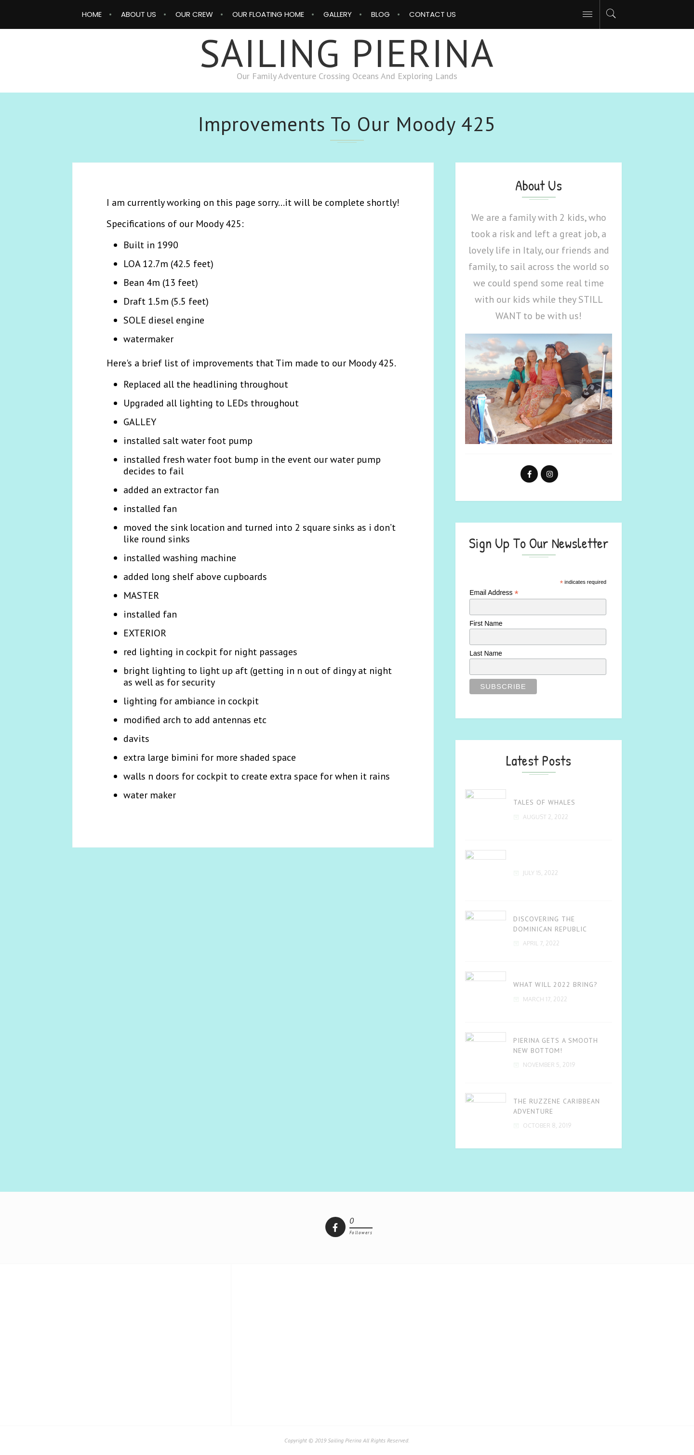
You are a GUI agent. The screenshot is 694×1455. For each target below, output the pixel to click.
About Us (138, 14)
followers (361, 1233)
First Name (485, 623)
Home (92, 14)
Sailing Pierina (347, 53)
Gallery (337, 14)
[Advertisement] (347, 1343)
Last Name (485, 653)
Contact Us (432, 14)
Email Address (494, 592)
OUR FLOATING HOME (268, 14)
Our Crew (194, 14)
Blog (380, 14)
